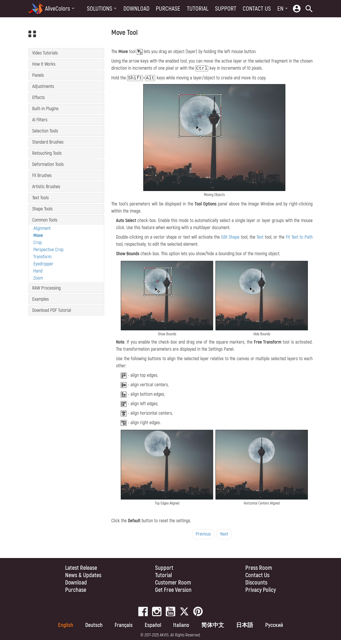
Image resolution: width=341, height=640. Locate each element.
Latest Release (81, 568)
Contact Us (257, 8)
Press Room (258, 568)
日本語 (244, 625)
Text (260, 237)
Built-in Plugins (45, 109)
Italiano (181, 625)
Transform (42, 257)
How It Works (43, 64)
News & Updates (83, 575)
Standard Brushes (47, 142)
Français (124, 625)
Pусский (274, 625)
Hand (37, 271)
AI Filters (39, 120)
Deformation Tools (48, 164)
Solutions (99, 8)
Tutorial (198, 8)
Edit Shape (230, 237)
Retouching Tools (47, 153)
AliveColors (57, 8)
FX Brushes (42, 175)
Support (225, 8)
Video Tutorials (45, 53)
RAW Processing (46, 288)
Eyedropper (43, 264)
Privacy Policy (260, 590)
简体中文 (212, 625)
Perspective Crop (48, 250)
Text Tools (40, 198)
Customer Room (173, 582)
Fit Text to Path (299, 237)
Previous (203, 534)
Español (153, 625)
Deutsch (94, 625)
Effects (38, 97)
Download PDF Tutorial (51, 310)
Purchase (168, 8)
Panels (38, 75)
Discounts (256, 582)
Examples (40, 299)
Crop (37, 242)
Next (224, 534)
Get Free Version (173, 590)
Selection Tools (45, 131)
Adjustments (43, 86)
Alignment (42, 228)
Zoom (38, 278)
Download (136, 8)
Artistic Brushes (46, 187)
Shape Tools (42, 209)
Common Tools (44, 220)
